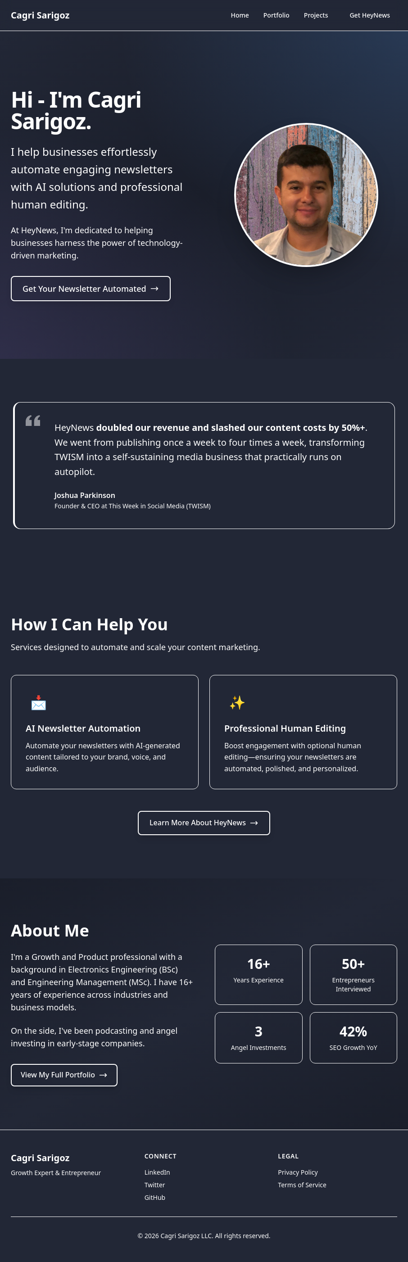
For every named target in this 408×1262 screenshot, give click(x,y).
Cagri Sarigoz (40, 15)
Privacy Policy (297, 1172)
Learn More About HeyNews (204, 823)
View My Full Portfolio (64, 1075)
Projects (316, 15)
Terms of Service (302, 1185)
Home (240, 16)
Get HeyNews (369, 15)
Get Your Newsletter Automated (91, 289)
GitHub (155, 1197)
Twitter (155, 1185)
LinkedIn (157, 1172)
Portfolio (276, 15)
